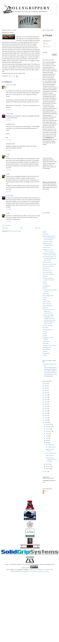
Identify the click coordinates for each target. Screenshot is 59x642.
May (47, 440)
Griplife (44, 299)
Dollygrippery (29, 8)
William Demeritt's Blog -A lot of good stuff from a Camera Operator (49, 238)
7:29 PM (8, 170)
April (47, 442)
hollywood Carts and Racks (50, 345)
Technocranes (46, 341)
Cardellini (45, 351)
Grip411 (45, 282)
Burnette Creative (47, 262)
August (48, 433)
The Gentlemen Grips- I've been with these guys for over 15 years (49, 258)
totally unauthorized (48, 329)
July (47, 435)
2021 (45, 392)
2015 (45, 406)
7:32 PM (8, 191)
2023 (45, 390)
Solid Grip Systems (47, 305)
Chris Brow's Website (48, 274)
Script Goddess (47, 301)
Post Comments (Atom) (15, 231)
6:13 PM (8, 150)
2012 (45, 413)
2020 (45, 395)
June (47, 438)
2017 (45, 401)
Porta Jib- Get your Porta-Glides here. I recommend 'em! (49, 311)
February (48, 466)
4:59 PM (8, 120)
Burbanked (45, 327)
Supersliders (46, 293)
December (48, 424)
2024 (45, 388)
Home (21, 228)
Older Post (37, 228)
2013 (45, 411)
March (47, 464)
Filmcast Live (46, 268)
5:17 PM (8, 139)
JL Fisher (45, 284)
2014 (45, 408)
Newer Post (5, 228)
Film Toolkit (45, 234)
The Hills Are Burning (48, 266)
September (49, 431)
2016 (45, 404)
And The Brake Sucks (51, 453)
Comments (47, 46)
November (48, 426)
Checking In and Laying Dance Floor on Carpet (51, 459)
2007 (45, 471)
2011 (45, 415)
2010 (45, 417)
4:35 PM (8, 109)
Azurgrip (8, 113)
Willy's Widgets (46, 349)
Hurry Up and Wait (47, 325)
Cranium (45, 297)
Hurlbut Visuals (46, 247)
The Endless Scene (50, 447)
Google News (46, 353)
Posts (46, 43)
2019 (45, 397)
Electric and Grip (47, 303)
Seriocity (45, 333)
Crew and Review (47, 270)
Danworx (45, 288)
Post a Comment (6, 225)
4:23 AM (8, 209)
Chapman (45, 276)
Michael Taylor (9, 84)
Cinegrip (45, 335)
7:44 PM (8, 221)
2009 (45, 420)
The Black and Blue (48, 241)
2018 (45, 399)
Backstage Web (47, 347)
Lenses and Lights (47, 272)
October (48, 429)
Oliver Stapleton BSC (48, 295)
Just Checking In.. (50, 444)
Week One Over (50, 455)
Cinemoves (45, 307)
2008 (45, 422)
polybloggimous (47, 286)
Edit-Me (45, 355)
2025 (45, 385)
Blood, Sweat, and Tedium (49, 264)
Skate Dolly (46, 343)
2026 (45, 383)
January (48, 468)
